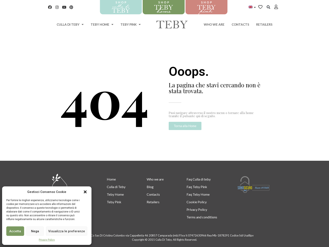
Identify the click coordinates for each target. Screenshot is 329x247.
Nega (35, 231)
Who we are (214, 24)
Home (111, 179)
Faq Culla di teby (199, 179)
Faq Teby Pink (197, 187)
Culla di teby (70, 24)
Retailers (264, 24)
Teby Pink (130, 24)
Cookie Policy (197, 202)
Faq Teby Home (198, 194)
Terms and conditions (202, 217)
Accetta (15, 231)
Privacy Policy (47, 239)
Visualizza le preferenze (66, 231)
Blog (150, 187)
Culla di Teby (116, 187)
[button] (85, 192)
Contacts (240, 24)
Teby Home (102, 24)
